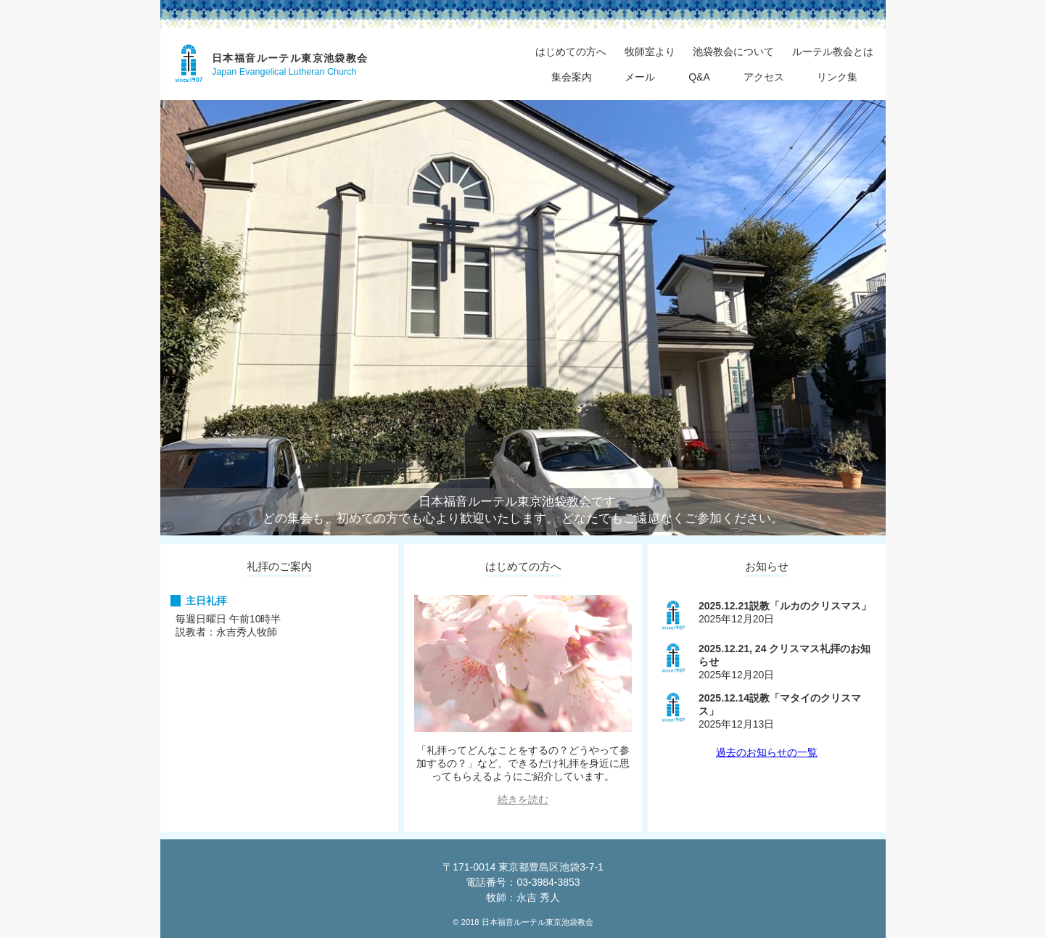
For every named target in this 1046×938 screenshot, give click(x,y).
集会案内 (571, 77)
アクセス (764, 77)
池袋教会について (733, 51)
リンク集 (837, 77)
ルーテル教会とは (832, 51)
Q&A (699, 77)
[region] (523, 317)
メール (640, 77)
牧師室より (650, 51)
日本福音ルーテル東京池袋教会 (290, 58)
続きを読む (523, 799)
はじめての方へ (570, 51)
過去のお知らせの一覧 (767, 752)
